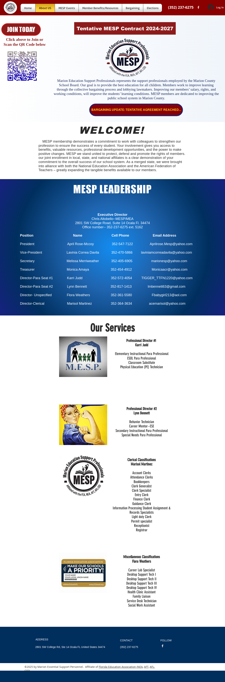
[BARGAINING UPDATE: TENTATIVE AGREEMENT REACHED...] (136, 110)
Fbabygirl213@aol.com (169, 295)
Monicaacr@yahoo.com (169, 269)
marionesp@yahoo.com (169, 261)
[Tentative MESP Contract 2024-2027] (125, 28)
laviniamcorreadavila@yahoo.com (166, 252)
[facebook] (198, 7)
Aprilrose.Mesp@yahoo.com (171, 244)
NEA (140, 667)
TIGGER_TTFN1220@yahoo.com (167, 278)
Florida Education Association (118, 667)
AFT (146, 667)
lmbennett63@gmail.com (166, 286)
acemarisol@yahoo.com (167, 303)
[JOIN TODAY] (21, 29)
